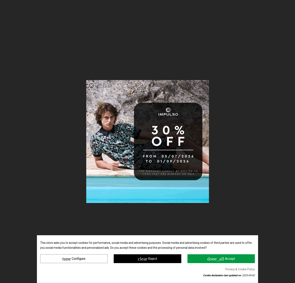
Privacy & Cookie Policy (240, 269)
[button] (91, 85)
